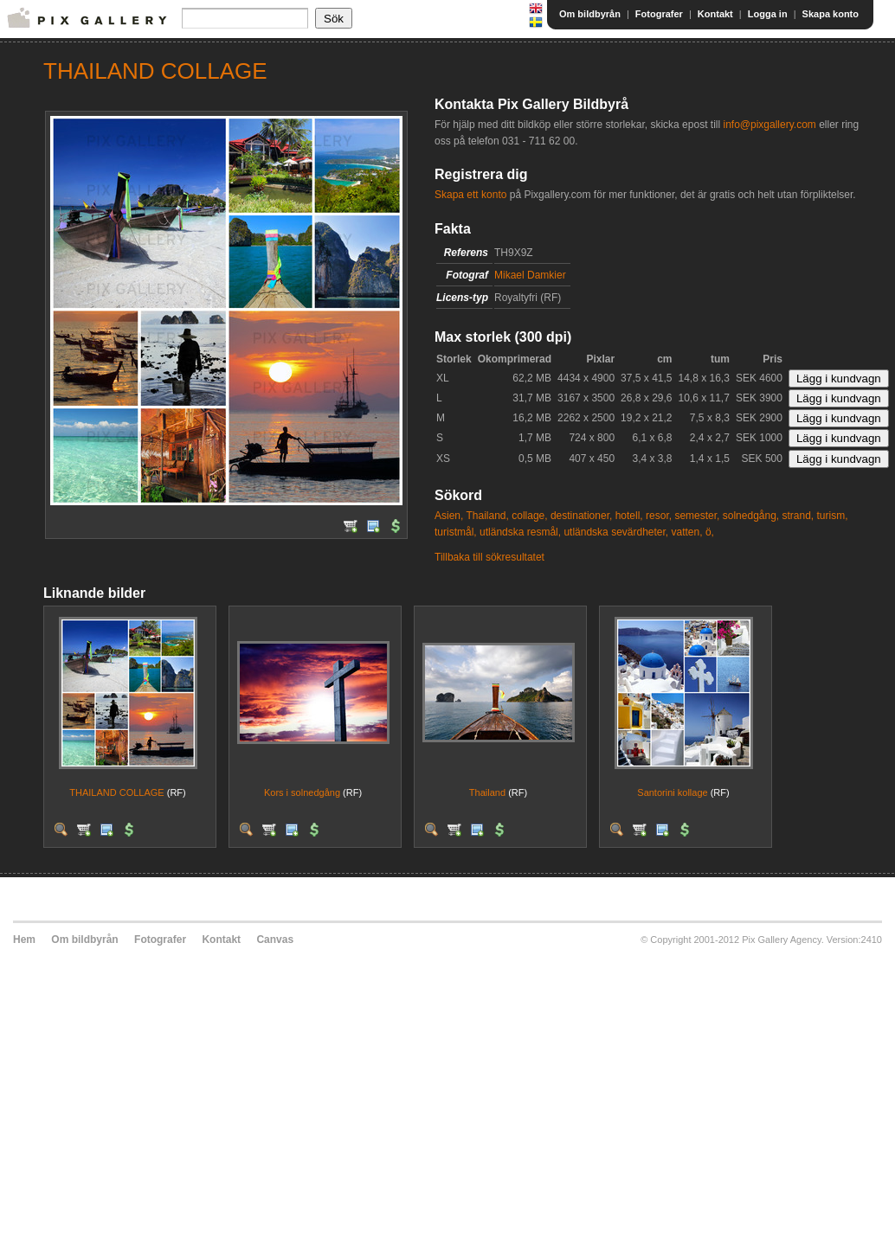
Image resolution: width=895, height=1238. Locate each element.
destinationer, (581, 516)
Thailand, (487, 516)
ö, (709, 532)
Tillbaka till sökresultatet (489, 557)
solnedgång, (751, 516)
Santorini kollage (672, 792)
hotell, (629, 516)
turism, (832, 516)
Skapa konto (830, 14)
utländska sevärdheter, (615, 532)
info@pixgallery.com (769, 125)
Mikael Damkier (530, 275)
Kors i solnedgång (302, 792)
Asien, (449, 516)
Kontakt (715, 14)
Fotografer (659, 14)
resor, (659, 516)
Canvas (274, 939)
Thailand (487, 792)
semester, (696, 516)
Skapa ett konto (470, 195)
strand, (798, 516)
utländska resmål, (520, 532)
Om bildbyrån (590, 14)
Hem (24, 939)
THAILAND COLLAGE (116, 792)
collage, (529, 516)
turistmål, (456, 532)
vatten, (687, 532)
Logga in (768, 14)
